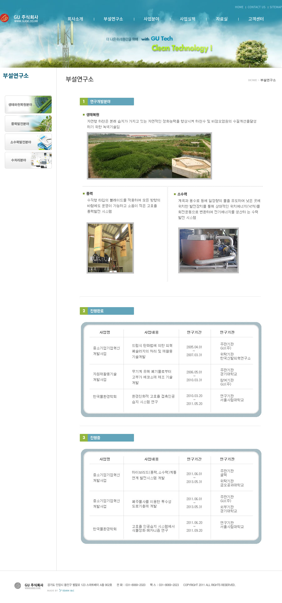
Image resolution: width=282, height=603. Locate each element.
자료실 (222, 19)
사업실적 (187, 19)
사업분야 (151, 19)
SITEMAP (276, 7)
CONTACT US (256, 7)
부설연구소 (113, 19)
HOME (239, 7)
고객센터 (256, 19)
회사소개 (75, 19)
